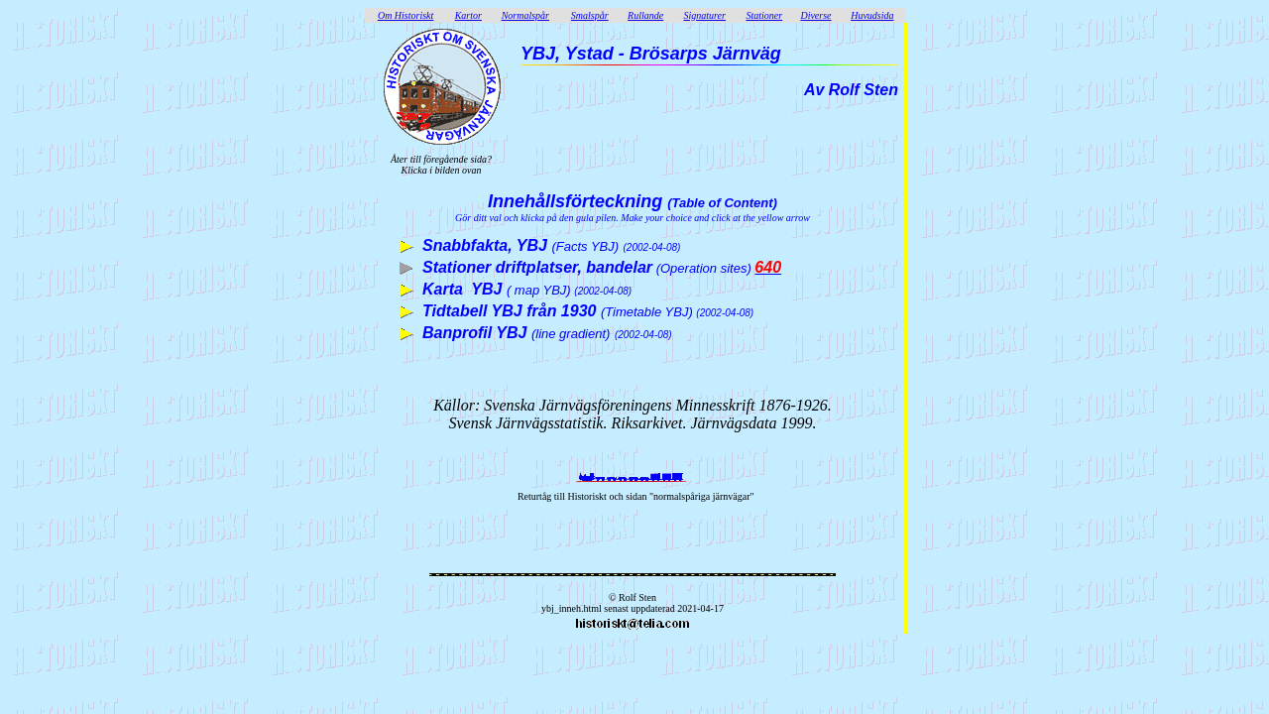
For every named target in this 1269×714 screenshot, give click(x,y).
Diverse (815, 15)
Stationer (764, 15)
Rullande (645, 15)
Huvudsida (872, 15)
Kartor (468, 15)
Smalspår (590, 15)
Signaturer (705, 15)
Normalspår (525, 15)
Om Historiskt (405, 15)
